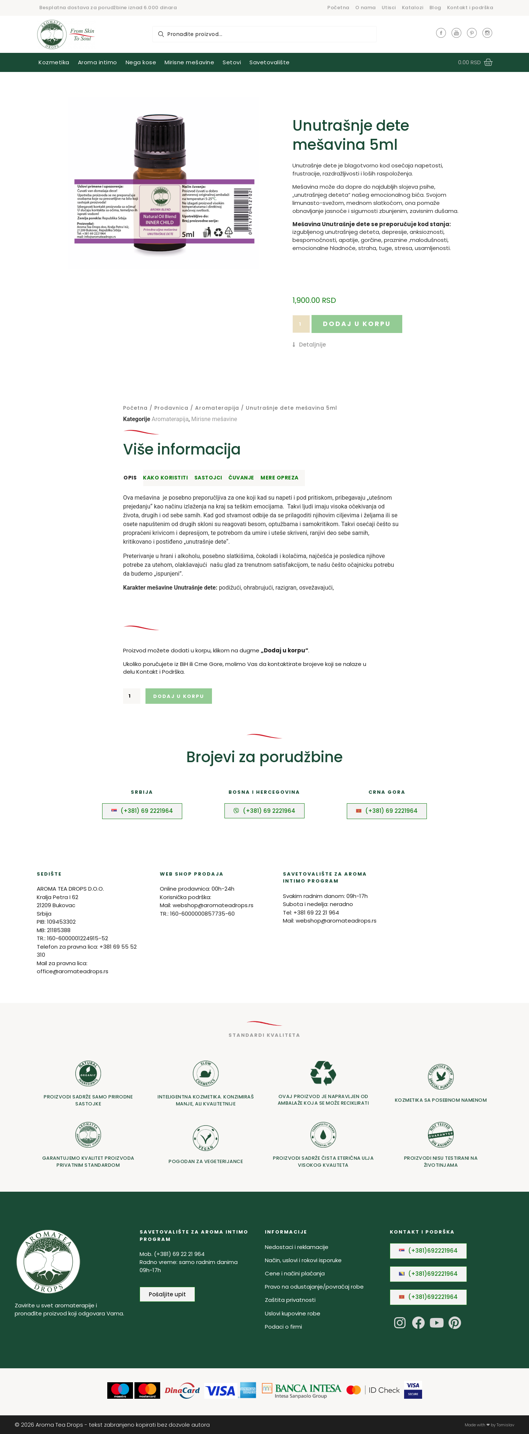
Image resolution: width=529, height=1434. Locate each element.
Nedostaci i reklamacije (296, 1247)
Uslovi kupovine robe (292, 1313)
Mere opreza (279, 477)
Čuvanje (241, 477)
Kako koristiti (165, 477)
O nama (365, 7)
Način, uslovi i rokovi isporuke (303, 1260)
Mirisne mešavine (214, 419)
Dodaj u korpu (357, 323)
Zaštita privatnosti (290, 1300)
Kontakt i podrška (470, 7)
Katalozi (413, 7)
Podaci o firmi (283, 1326)
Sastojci (208, 477)
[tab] (132, 478)
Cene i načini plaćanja (295, 1273)
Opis (130, 477)
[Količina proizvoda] (301, 324)
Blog (435, 7)
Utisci (389, 7)
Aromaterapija (217, 408)
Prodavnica (171, 408)
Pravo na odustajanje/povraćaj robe (314, 1286)
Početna (338, 7)
